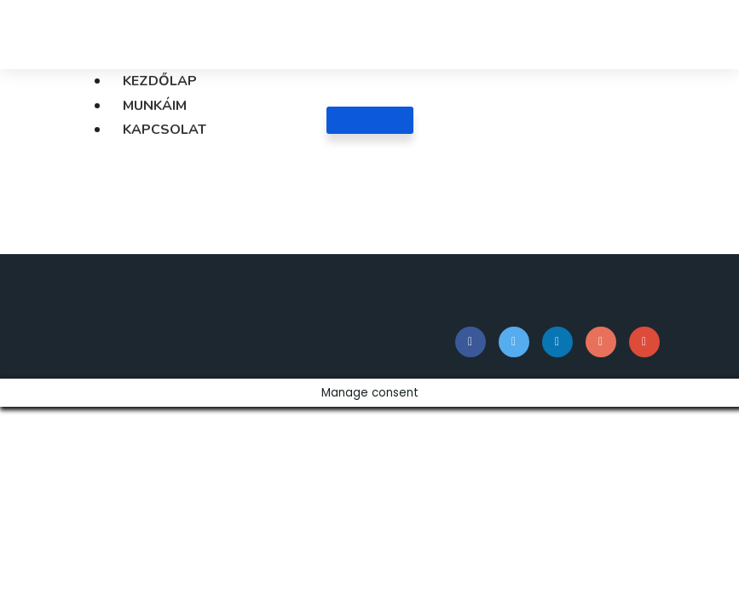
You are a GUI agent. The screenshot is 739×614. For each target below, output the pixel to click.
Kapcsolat (164, 129)
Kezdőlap (160, 81)
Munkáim (155, 105)
